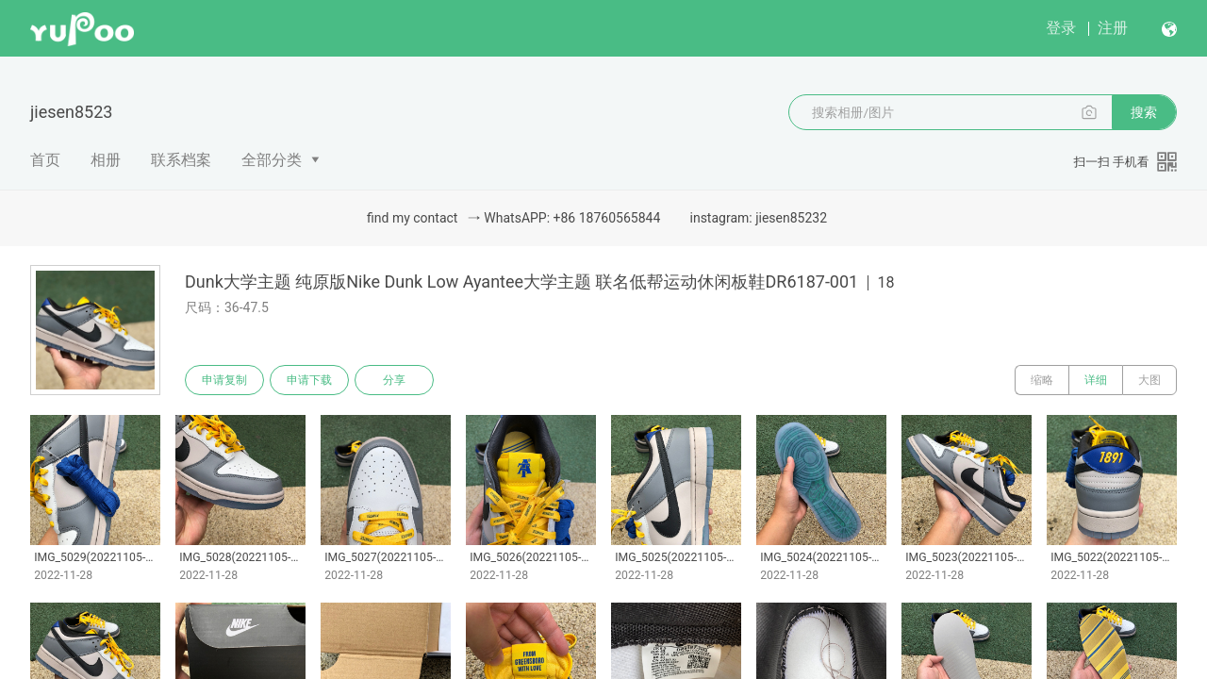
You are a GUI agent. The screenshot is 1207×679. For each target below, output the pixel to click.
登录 (1061, 28)
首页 (45, 160)
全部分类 (271, 160)
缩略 (1042, 380)
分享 (394, 380)
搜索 (1144, 112)
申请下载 (309, 380)
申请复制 (224, 380)
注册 (1113, 28)
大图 (1149, 380)
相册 (106, 160)
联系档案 (181, 160)
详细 (1095, 380)
